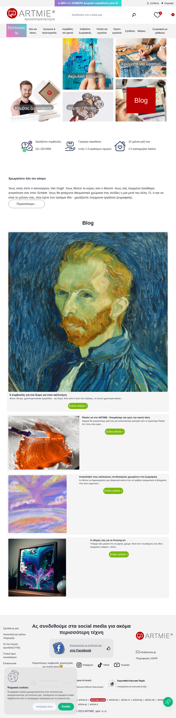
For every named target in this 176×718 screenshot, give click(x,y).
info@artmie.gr (148, 652)
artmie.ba (113, 700)
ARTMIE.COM (98, 700)
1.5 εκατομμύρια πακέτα (142, 149)
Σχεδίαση (130, 31)
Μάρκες (142, 31)
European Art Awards (82, 680)
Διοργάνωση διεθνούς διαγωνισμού (88, 687)
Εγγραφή (168, 3)
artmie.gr (82, 704)
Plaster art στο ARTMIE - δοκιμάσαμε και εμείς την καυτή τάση (116, 417)
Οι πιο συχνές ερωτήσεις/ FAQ (11, 646)
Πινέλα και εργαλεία (102, 31)
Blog (141, 100)
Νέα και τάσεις (33, 31)
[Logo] (31, 14)
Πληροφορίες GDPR (147, 658)
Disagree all (44, 707)
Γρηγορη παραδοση (89, 141)
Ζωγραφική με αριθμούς (160, 31)
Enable (66, 706)
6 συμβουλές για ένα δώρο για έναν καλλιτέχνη (38, 395)
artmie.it (94, 704)
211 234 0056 (43, 149)
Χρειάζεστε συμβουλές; (48, 141)
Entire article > (78, 406)
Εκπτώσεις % (16, 30)
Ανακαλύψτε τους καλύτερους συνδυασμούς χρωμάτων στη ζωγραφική (118, 477)
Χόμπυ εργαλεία (117, 31)
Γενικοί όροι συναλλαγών (10, 655)
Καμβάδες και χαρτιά (67, 31)
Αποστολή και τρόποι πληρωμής (14, 636)
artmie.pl (83, 700)
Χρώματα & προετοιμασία (49, 31)
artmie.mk (150, 700)
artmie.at (162, 700)
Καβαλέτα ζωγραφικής (85, 31)
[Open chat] (168, 702)
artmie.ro (125, 700)
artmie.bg (137, 700)
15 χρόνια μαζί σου (139, 141)
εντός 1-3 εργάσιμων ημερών (94, 149)
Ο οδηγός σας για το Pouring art (107, 540)
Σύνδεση (154, 3)
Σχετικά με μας (11, 628)
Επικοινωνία (9, 663)
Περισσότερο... (27, 204)
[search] (134, 16)
